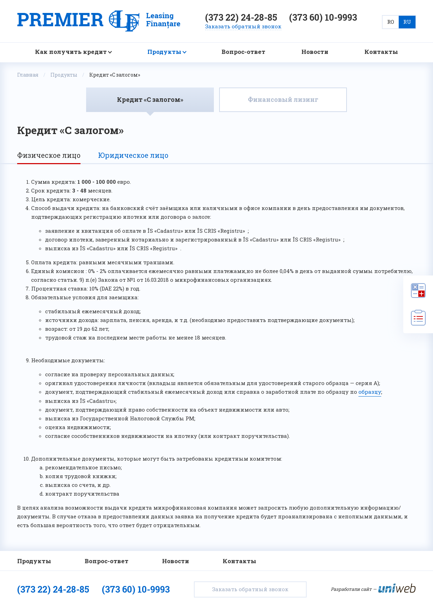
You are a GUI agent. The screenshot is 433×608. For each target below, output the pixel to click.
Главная (28, 74)
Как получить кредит (71, 52)
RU (407, 21)
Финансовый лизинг (283, 99)
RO (390, 21)
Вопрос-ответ (243, 52)
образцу (369, 391)
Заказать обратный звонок (250, 589)
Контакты (381, 52)
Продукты (164, 52)
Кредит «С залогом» (150, 99)
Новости (314, 52)
